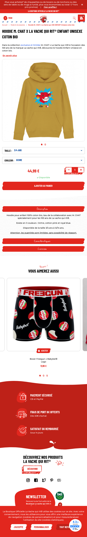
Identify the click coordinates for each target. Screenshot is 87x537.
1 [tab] (41, 144)
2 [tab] (45, 144)
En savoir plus (10, 55)
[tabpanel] (43, 100)
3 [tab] (47, 375)
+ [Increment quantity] (81, 170)
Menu (10, 18)
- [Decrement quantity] (69, 170)
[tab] (43, 209)
